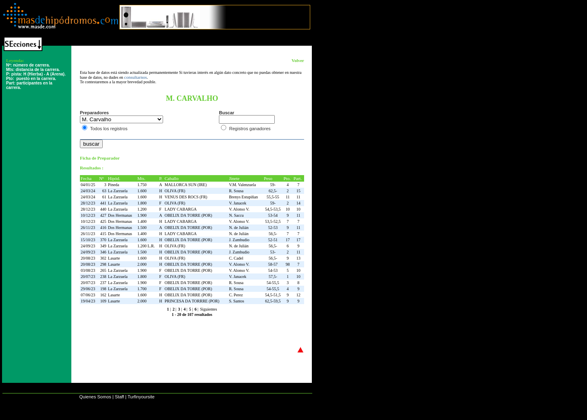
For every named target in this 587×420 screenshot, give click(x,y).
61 (104, 197)
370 (103, 240)
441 (103, 203)
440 (103, 209)
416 (103, 227)
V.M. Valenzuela (242, 184)
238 (103, 276)
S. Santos (236, 301)
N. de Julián (239, 227)
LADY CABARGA (181, 209)
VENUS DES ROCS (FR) (186, 197)
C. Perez (236, 295)
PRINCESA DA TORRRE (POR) (192, 301)
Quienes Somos (95, 396)
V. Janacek (238, 203)
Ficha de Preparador (100, 158)
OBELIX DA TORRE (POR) (188, 215)
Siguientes (208, 309)
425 (103, 221)
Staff (119, 396)
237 (103, 282)
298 (103, 264)
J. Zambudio (239, 240)
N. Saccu (236, 215)
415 (103, 233)
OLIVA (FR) (175, 191)
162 (103, 295)
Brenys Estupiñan (243, 197)
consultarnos (135, 77)
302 (103, 258)
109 (103, 301)
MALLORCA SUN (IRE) (186, 184)
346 (103, 252)
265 (103, 270)
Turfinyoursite (141, 396)
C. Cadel (236, 258)
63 (104, 191)
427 (103, 215)
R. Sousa (236, 191)
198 (103, 289)
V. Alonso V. (239, 209)
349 (103, 246)
